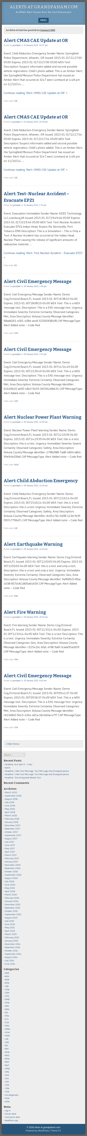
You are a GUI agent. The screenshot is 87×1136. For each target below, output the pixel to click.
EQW (16, 596)
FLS (6, 1019)
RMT (7, 1062)
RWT (7, 1065)
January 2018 (11, 822)
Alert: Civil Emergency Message (37, 281)
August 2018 (11, 799)
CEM (16, 333)
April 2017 (10, 851)
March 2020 (11, 792)
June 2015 (10, 924)
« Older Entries (12, 743)
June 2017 (10, 845)
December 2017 (12, 825)
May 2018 (10, 808)
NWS (7, 1055)
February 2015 (12, 937)
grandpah (17, 45)
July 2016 (9, 881)
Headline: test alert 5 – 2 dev (18, 764)
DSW (7, 1002)
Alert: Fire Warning (25, 612)
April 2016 (10, 891)
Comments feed (12, 1117)
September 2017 (13, 835)
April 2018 (10, 812)
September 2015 (13, 914)
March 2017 (11, 855)
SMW (7, 1068)
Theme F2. (56, 1130)
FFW (7, 1015)
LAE (6, 1038)
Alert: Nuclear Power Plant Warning (42, 417)
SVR (7, 1075)
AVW (7, 979)
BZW (7, 982)
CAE (15, 101)
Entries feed (10, 1113)
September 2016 (13, 874)
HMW (7, 1029)
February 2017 (12, 858)
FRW (16, 659)
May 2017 (10, 848)
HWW (7, 1035)
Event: (8, 767)
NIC (6, 1045)
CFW (7, 996)
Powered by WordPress (37, 1130)
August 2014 (11, 957)
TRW (7, 1088)
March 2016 (11, 894)
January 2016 (11, 901)
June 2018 (10, 805)
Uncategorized (11, 1095)
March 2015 (11, 934)
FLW (7, 1022)
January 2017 (11, 861)
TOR (7, 1085)
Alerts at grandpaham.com (44, 7)
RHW (7, 1058)
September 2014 (13, 953)
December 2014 (12, 944)
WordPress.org (11, 1120)
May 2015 (10, 927)
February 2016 (12, 897)
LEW (7, 1042)
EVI (15, 265)
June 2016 (10, 884)
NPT (7, 1048)
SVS (7, 1078)
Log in (7, 1110)
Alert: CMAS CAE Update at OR (36, 40)
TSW (7, 1091)
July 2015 (9, 921)
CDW (7, 989)
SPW (7, 1071)
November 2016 (12, 868)
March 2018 (11, 815)
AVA (7, 976)
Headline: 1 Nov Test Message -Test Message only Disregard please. (37, 771)
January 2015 (11, 940)
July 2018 (9, 802)
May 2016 (10, 888)
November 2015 (12, 907)
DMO (7, 999)
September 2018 (13, 795)
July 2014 (9, 960)
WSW (7, 1101)
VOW (7, 1098)
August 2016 (11, 878)
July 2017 (9, 841)
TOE (7, 1081)
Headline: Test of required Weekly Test (23, 777)
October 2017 (11, 832)
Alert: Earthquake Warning (33, 544)
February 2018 (12, 818)
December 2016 (13, 864)
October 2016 (11, 871)
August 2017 (11, 838)
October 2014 (11, 950)
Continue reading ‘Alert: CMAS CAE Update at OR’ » (35, 93)
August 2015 (11, 917)
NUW (16, 464)
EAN (7, 1006)
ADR (7, 973)
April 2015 (10, 930)
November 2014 (12, 947)
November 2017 (12, 828)
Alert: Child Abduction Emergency (41, 480)
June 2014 (10, 963)
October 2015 (11, 911)
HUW (7, 1032)
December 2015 (12, 904)
